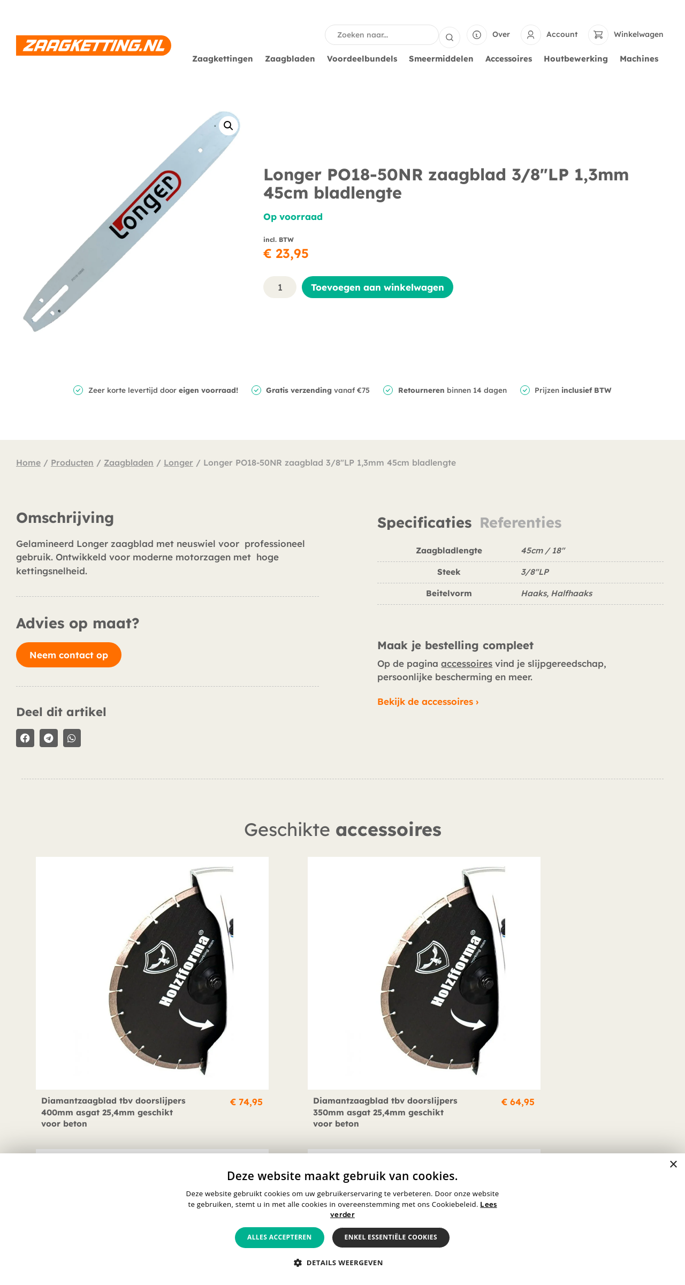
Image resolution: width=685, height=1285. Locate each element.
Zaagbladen (293, 57)
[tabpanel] (520, 578)
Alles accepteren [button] (279, 1237)
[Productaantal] (279, 286)
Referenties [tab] (520, 521)
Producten (72, 461)
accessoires (466, 662)
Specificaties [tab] (424, 521)
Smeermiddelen (444, 57)
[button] (228, 124)
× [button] (673, 1165)
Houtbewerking (578, 57)
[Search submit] (449, 34)
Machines (642, 57)
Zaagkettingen (225, 57)
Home (28, 461)
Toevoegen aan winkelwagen (377, 286)
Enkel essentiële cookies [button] (391, 1237)
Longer (178, 461)
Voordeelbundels (364, 57)
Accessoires (511, 57)
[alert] (342, 1219)
